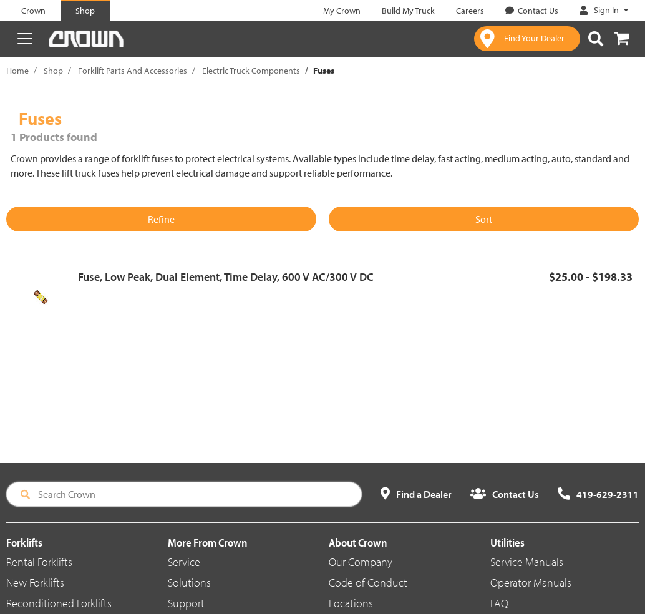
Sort (483, 219)
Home (17, 70)
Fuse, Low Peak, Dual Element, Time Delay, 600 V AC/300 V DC (226, 277)
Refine (161, 219)
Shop (53, 70)
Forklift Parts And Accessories (132, 70)
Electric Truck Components (251, 70)
